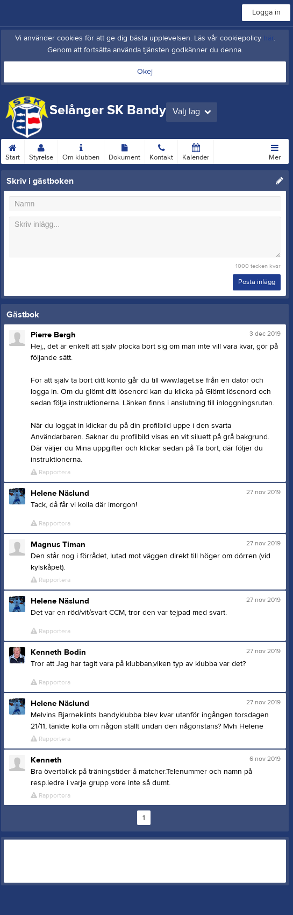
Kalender (195, 150)
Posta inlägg (256, 282)
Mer (275, 150)
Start (12, 150)
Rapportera (50, 472)
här (268, 38)
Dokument (124, 150)
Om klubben (80, 150)
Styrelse (41, 150)
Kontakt (161, 150)
